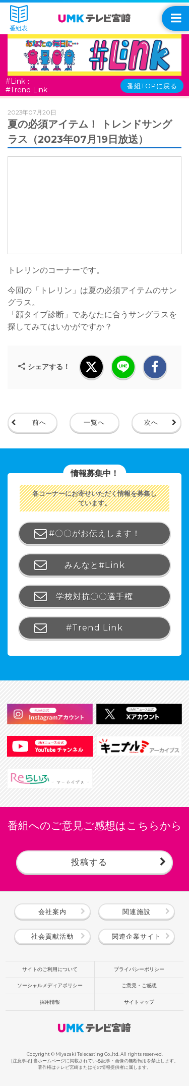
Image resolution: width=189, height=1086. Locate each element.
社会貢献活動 (52, 936)
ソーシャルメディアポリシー (50, 985)
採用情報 (50, 1002)
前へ (39, 422)
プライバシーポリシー (139, 969)
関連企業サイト (136, 936)
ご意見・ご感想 (139, 985)
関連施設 (136, 912)
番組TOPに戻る (152, 86)
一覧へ (94, 422)
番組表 (19, 18)
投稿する (89, 861)
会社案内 (52, 912)
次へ (151, 422)
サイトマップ (139, 1002)
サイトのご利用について (50, 969)
